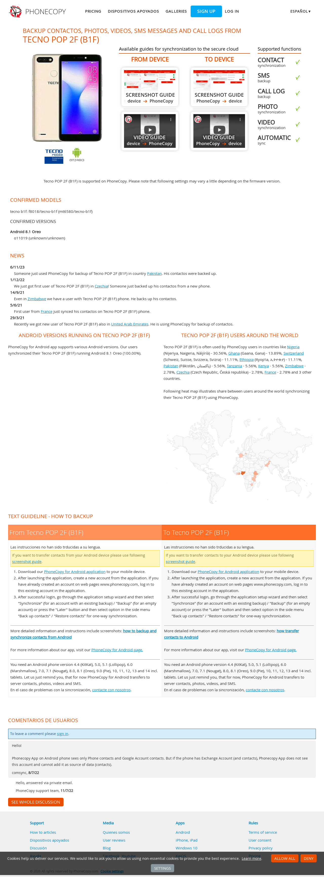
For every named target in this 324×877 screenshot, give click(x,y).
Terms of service (263, 832)
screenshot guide (27, 561)
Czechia (101, 286)
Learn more (251, 858)
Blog (107, 847)
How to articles (43, 832)
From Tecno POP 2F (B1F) (150, 87)
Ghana (234, 353)
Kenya (263, 365)
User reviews (114, 840)
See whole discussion (35, 802)
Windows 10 (186, 847)
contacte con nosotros (111, 689)
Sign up (206, 11)
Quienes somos (116, 832)
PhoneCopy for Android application (75, 571)
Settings (162, 868)
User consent (260, 840)
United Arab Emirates (129, 324)
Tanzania (234, 365)
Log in (232, 11)
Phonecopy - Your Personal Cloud (38, 11)
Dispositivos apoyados (133, 11)
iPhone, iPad (186, 840)
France (46, 311)
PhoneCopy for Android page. (117, 649)
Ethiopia (246, 359)
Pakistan (154, 273)
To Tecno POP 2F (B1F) (219, 87)
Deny (308, 858)
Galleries (176, 11)
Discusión (38, 847)
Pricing (93, 11)
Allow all (284, 858)
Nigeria (293, 346)
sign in (62, 733)
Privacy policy (261, 847)
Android (183, 832)
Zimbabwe (37, 298)
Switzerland (294, 353)
